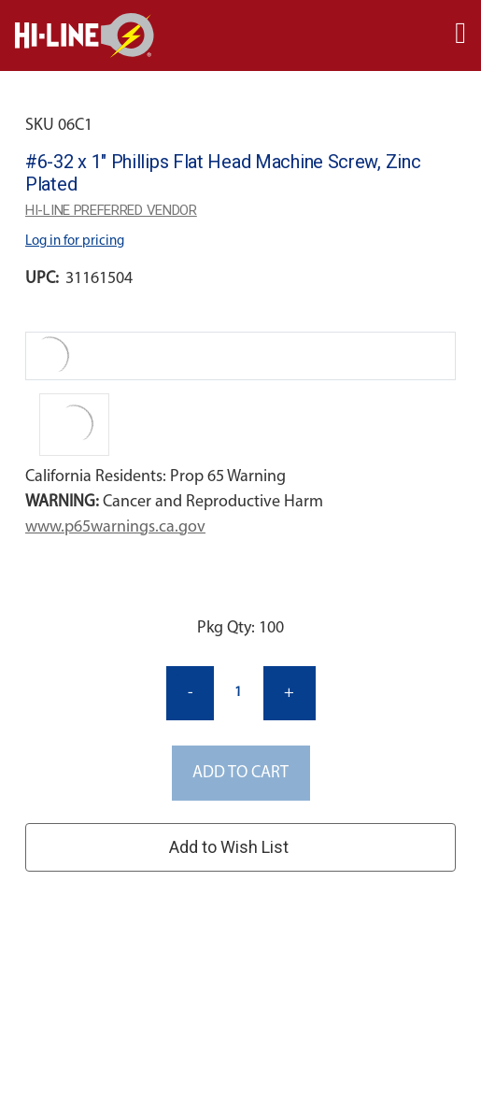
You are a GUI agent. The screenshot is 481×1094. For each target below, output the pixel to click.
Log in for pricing (74, 241)
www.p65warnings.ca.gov (115, 527)
